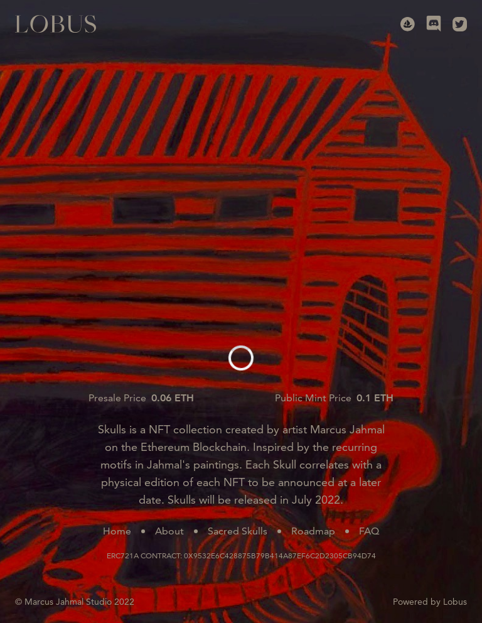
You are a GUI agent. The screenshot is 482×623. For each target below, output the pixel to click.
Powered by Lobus (430, 601)
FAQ (369, 531)
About (169, 531)
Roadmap (313, 531)
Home (117, 531)
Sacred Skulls (237, 531)
